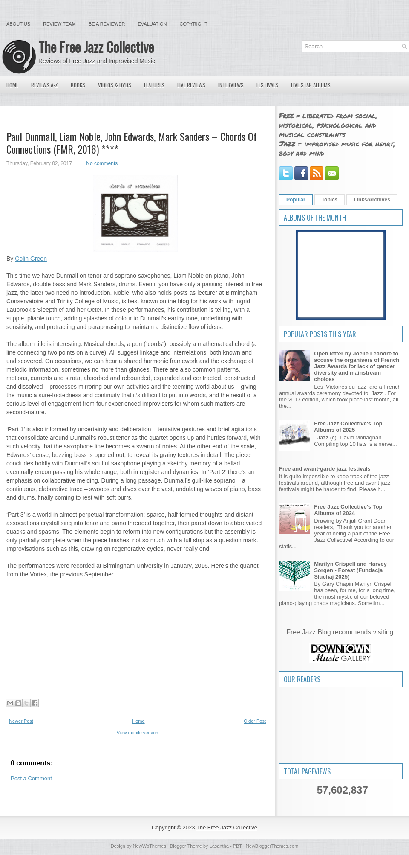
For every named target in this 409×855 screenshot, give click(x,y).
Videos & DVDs (114, 85)
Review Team (59, 23)
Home (12, 85)
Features (154, 85)
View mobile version (137, 732)
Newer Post (21, 721)
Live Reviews (191, 85)
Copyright (193, 23)
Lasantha (219, 846)
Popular (295, 200)
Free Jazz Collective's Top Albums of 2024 (348, 509)
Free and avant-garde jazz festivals (325, 468)
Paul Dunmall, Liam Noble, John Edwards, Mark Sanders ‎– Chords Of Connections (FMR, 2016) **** (131, 142)
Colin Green (31, 258)
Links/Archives (372, 200)
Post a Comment (31, 778)
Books (78, 85)
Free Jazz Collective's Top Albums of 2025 (348, 426)
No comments (102, 163)
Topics (330, 200)
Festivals (267, 85)
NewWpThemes (149, 846)
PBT (237, 846)
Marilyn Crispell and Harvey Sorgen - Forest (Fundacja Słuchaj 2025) (350, 570)
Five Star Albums (311, 85)
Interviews (231, 85)
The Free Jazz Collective (96, 47)
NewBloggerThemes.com (272, 846)
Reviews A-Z (44, 85)
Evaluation (152, 23)
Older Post (255, 721)
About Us (18, 23)
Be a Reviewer (107, 23)
